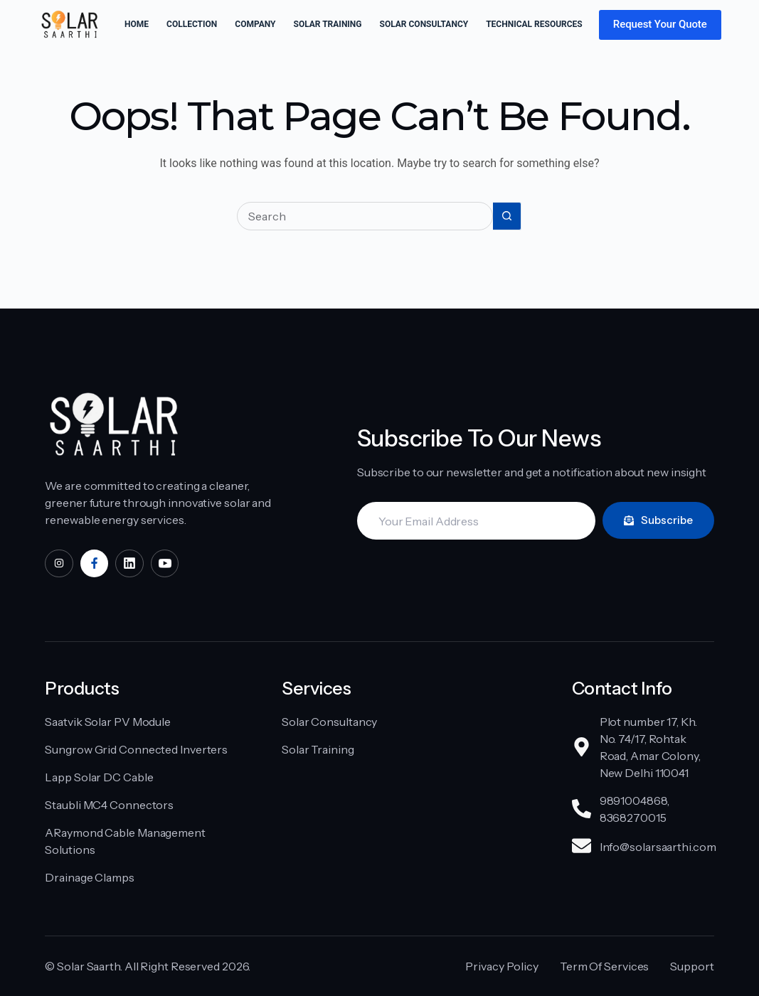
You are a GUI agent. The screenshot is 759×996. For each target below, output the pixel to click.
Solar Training (328, 24)
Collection (191, 24)
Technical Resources (543, 24)
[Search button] (507, 216)
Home (136, 24)
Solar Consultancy (424, 24)
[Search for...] (365, 216)
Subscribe (658, 520)
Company (255, 24)
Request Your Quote (660, 24)
